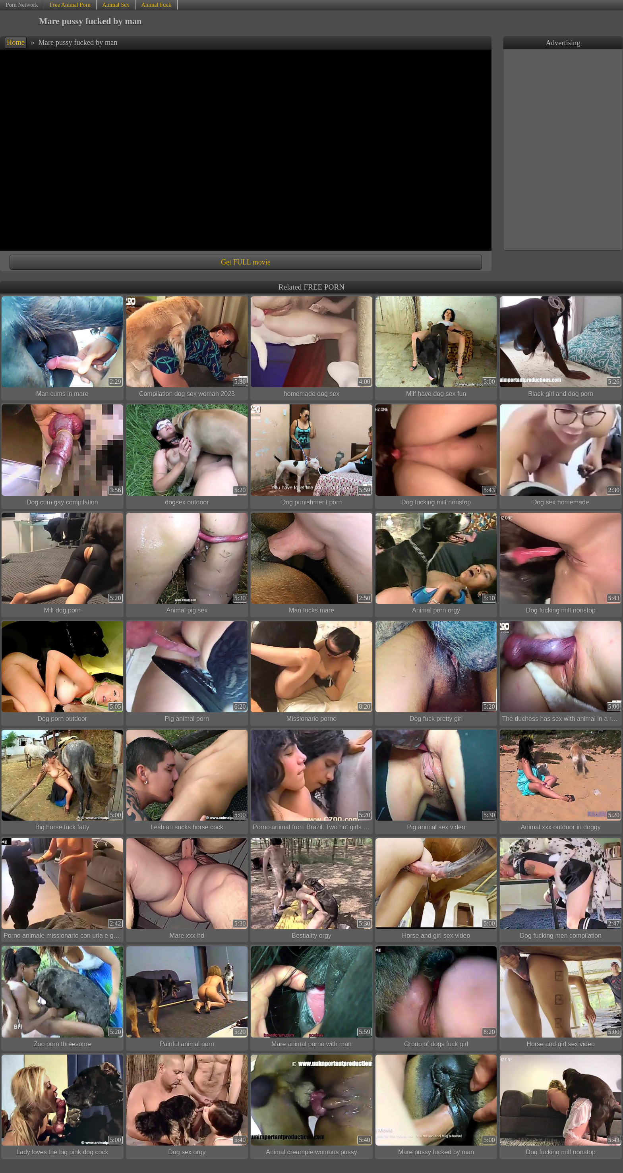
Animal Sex (115, 5)
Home (16, 42)
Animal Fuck (156, 5)
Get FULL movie (245, 262)
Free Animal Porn (70, 5)
